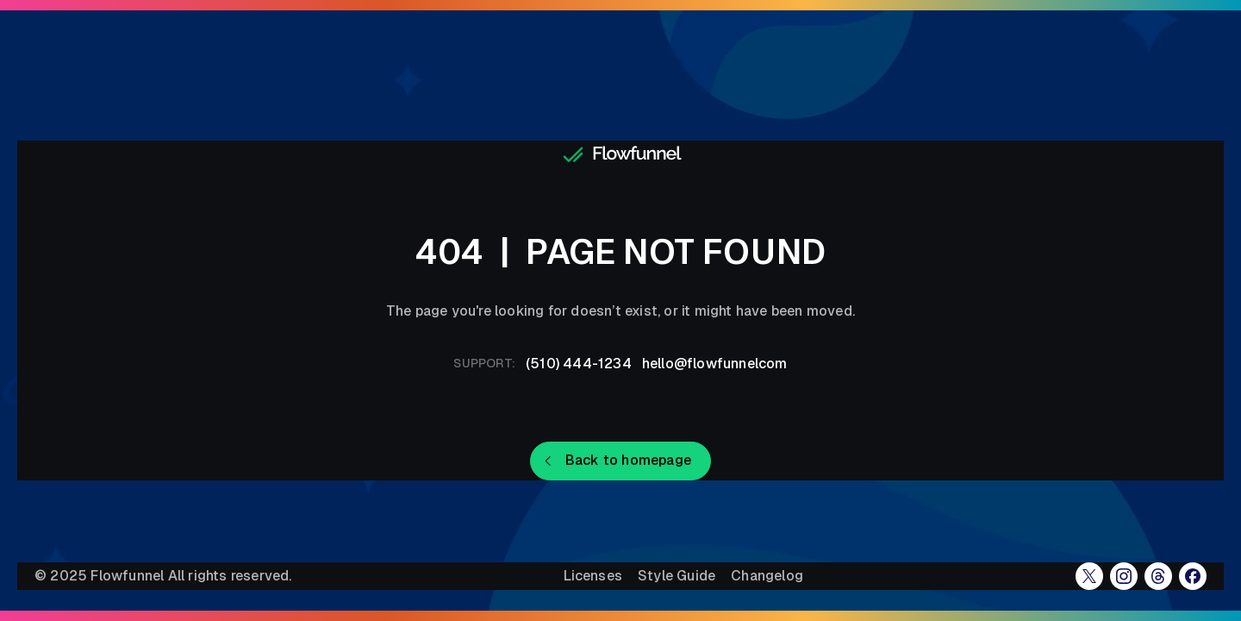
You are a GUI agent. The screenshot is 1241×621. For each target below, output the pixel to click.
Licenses (593, 576)
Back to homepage (628, 460)
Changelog (767, 576)
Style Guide (676, 576)
